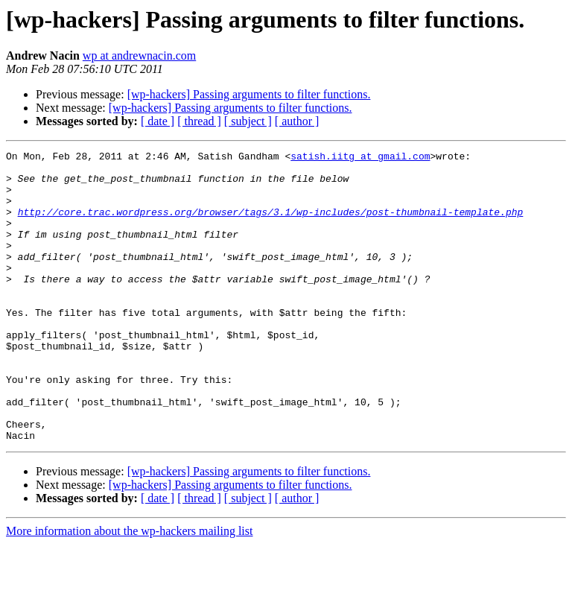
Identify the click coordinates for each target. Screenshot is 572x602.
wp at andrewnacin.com (139, 55)
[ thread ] (199, 121)
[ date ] (157, 121)
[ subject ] (248, 121)
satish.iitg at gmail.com (360, 158)
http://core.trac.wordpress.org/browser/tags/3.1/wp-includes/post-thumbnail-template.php (271, 225)
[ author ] (297, 121)
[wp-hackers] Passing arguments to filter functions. (249, 94)
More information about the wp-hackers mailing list (129, 589)
